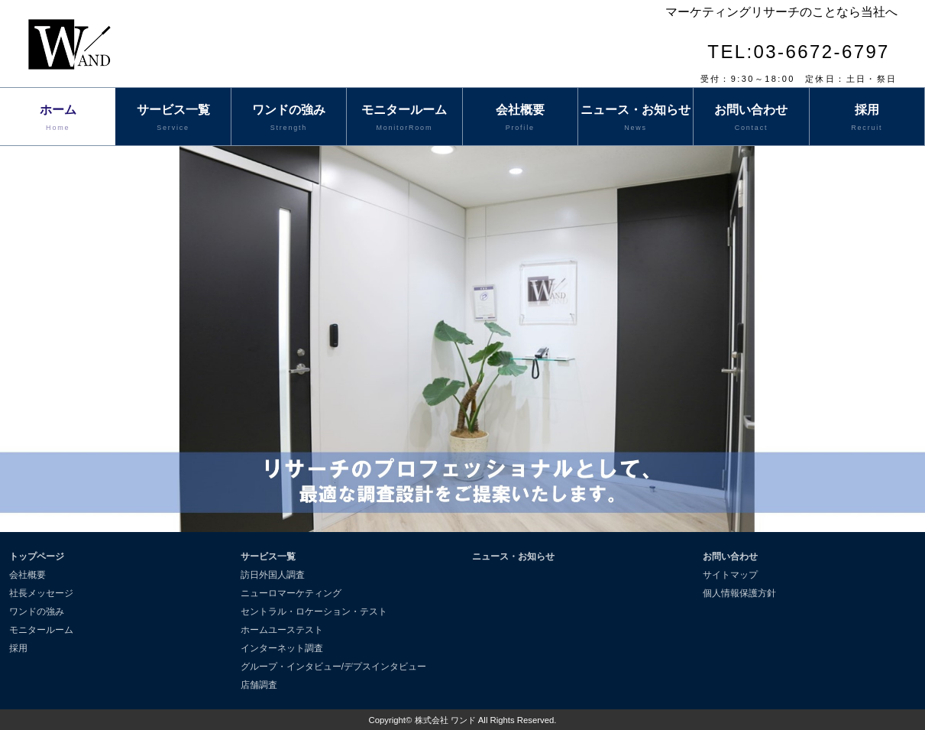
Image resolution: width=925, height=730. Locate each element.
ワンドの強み (288, 118)
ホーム (58, 118)
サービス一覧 (172, 118)
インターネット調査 (282, 648)
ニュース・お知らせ (635, 118)
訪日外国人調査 (273, 574)
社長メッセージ (41, 593)
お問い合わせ (751, 118)
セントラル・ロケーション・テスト (314, 611)
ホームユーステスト (282, 630)
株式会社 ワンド (445, 720)
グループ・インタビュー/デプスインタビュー (333, 666)
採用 (867, 118)
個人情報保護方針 (739, 593)
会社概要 (520, 118)
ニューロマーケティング (291, 593)
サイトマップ (730, 574)
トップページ (36, 556)
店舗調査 (259, 685)
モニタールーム (404, 118)
